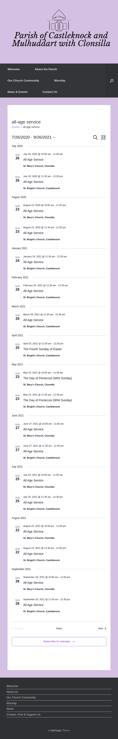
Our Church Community (23, 80)
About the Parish (46, 69)
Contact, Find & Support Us (23, 714)
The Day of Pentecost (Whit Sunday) (47, 378)
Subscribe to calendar (56, 641)
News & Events (17, 91)
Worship (59, 80)
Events (16, 127)
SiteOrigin (55, 730)
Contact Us (49, 91)
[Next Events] (102, 628)
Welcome (14, 69)
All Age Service (33, 159)
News (10, 708)
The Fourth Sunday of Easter (42, 349)
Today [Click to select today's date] (59, 628)
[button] (111, 81)
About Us (12, 691)
